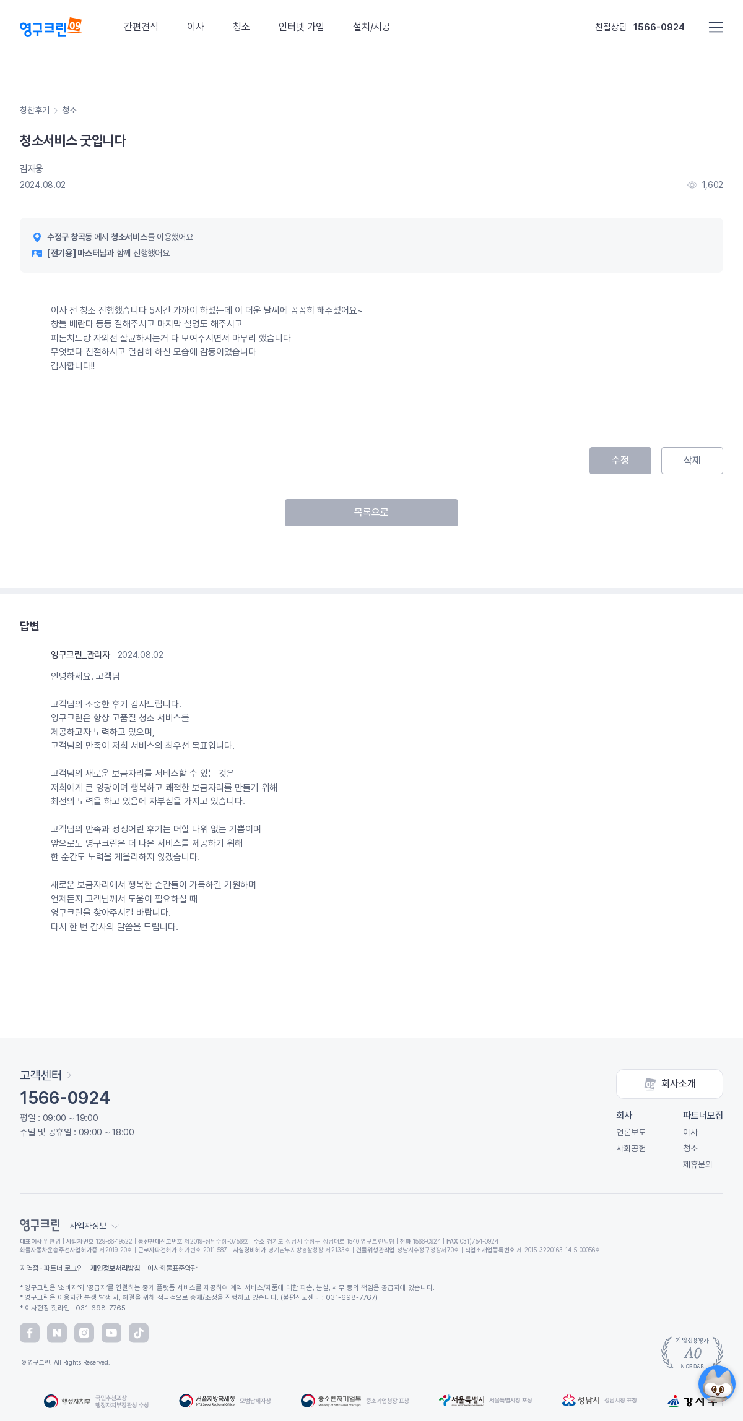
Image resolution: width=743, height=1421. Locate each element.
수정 (620, 460)
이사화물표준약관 (172, 1268)
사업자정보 (94, 1225)
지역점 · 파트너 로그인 (51, 1268)
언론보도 (631, 1132)
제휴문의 (698, 1164)
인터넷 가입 (301, 27)
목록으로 (371, 512)
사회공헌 (631, 1148)
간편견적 (141, 27)
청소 (241, 27)
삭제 (692, 460)
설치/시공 (372, 27)
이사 (195, 27)
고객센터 (45, 1075)
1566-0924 (659, 27)
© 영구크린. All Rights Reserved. (65, 1362)
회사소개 (670, 1084)
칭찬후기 (35, 110)
